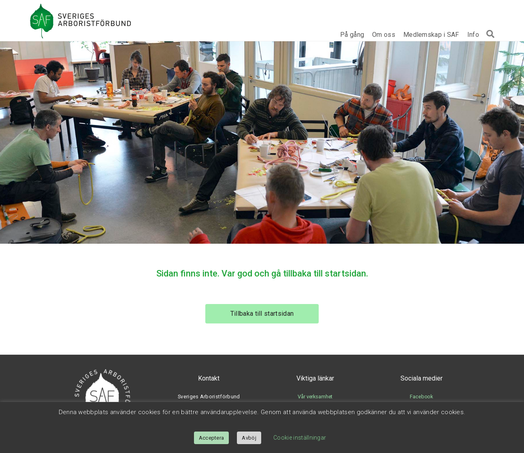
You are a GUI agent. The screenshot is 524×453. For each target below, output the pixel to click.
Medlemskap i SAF (431, 34)
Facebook (421, 396)
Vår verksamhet (315, 396)
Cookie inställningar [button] (299, 437)
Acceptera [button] (211, 438)
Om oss (383, 34)
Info (473, 34)
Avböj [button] (249, 438)
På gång (352, 34)
